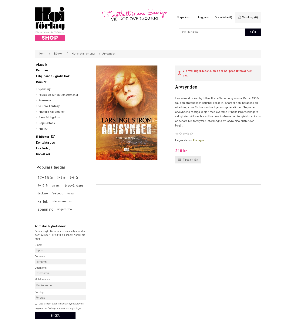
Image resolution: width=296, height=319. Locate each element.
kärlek (43, 201)
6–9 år (74, 177)
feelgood (57, 193)
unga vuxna (64, 209)
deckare (43, 193)
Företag (39, 292)
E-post (38, 244)
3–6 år (61, 177)
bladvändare (74, 185)
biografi (56, 185)
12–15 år (45, 177)
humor (71, 193)
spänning (45, 209)
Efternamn (41, 267)
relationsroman (62, 201)
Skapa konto (184, 17)
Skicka (55, 315)
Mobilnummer (42, 279)
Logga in (203, 17)
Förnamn (40, 256)
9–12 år (43, 185)
